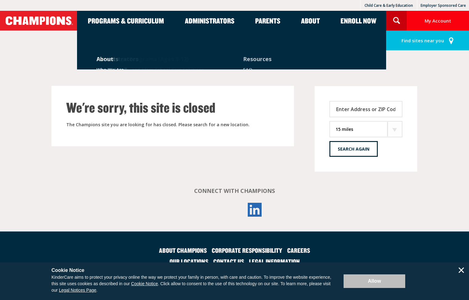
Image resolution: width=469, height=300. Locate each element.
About (310, 20)
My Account (438, 21)
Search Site (396, 21)
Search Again (353, 149)
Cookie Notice (144, 283)
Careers (298, 250)
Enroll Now (358, 20)
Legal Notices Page (77, 290)
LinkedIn (255, 210)
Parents (267, 20)
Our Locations (188, 261)
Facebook (214, 210)
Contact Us (228, 261)
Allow (374, 281)
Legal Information (274, 261)
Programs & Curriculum (126, 20)
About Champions (183, 250)
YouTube (234, 210)
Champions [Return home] (38, 21)
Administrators (210, 20)
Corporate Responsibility (247, 250)
